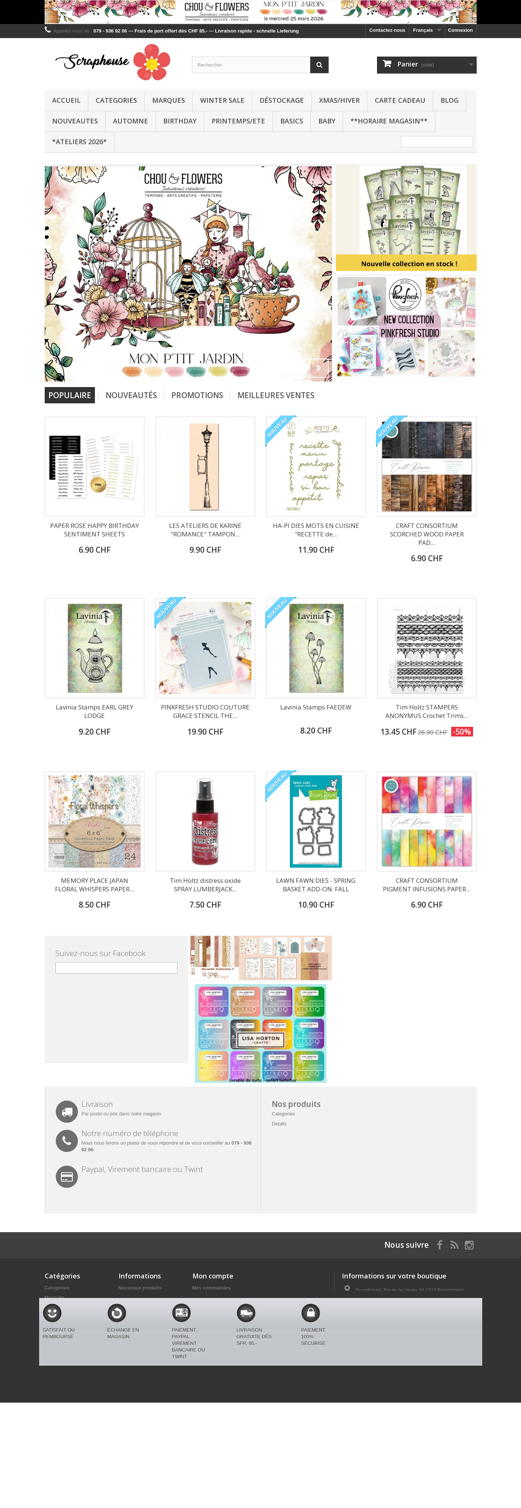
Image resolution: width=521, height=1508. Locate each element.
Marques (168, 100)
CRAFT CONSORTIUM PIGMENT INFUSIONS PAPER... (426, 884)
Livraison (129, 1307)
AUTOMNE (130, 120)
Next (319, 368)
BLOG (450, 100)
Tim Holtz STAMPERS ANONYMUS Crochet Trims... (426, 711)
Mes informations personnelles (227, 1316)
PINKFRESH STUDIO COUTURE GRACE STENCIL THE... (205, 711)
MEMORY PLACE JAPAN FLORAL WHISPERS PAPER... (94, 884)
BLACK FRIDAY (62, 1393)
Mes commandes (211, 1288)
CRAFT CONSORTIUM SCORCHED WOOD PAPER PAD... (427, 534)
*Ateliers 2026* (79, 141)
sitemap (128, 1378)
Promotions (197, 395)
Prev (300, 368)
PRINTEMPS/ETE (238, 120)
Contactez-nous (387, 30)
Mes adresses (208, 1307)
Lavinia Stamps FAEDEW (316, 707)
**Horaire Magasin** (389, 120)
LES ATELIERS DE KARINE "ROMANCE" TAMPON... (205, 529)
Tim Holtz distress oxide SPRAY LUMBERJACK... (205, 884)
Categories (116, 100)
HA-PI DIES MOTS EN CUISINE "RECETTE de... (316, 529)
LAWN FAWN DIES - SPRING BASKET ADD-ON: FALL (316, 884)
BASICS (291, 120)
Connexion (460, 30)
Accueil (66, 100)
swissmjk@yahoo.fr (393, 1328)
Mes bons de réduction (218, 1326)
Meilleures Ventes (275, 395)
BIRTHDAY (179, 120)
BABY (326, 120)
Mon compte (212, 1275)
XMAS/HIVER (339, 100)
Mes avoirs (204, 1297)
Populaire (69, 395)
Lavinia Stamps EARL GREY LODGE (94, 711)
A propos (129, 1326)
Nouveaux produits (140, 1288)
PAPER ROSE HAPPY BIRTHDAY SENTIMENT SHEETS (94, 529)
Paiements (131, 1336)
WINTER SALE (222, 100)
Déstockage (282, 100)
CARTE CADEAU (400, 100)
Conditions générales (143, 1316)
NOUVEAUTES (75, 120)
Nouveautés (131, 395)
